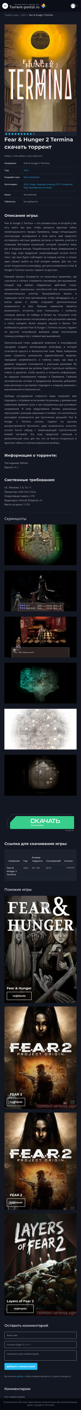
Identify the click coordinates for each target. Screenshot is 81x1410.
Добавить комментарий (21, 1366)
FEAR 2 (16, 1094)
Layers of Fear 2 (20, 1301)
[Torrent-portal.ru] (28, 5)
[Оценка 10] (34, 133)
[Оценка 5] (18, 133)
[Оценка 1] (6, 133)
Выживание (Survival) (40, 187)
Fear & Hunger (19, 988)
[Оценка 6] (21, 133)
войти (20, 1376)
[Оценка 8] (27, 133)
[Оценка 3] (12, 133)
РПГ (58, 184)
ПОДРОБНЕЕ (19, 996)
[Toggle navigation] (5, 6)
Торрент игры (11, 15)
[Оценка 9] (31, 133)
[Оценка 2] (9, 133)
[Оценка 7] (24, 133)
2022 (23, 15)
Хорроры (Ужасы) (46, 184)
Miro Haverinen (31, 177)
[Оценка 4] (15, 133)
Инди (32, 184)
